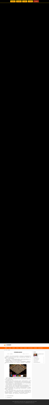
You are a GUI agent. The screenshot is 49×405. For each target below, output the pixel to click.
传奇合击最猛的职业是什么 (36, 358)
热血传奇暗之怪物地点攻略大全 (37, 362)
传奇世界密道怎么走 (9, 397)
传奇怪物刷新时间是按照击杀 (41, 354)
